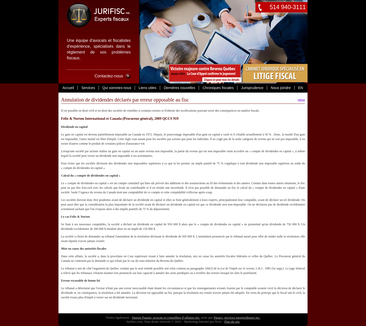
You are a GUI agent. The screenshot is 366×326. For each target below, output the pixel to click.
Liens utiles (147, 88)
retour (301, 99)
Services (88, 88)
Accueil (68, 88)
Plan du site (232, 321)
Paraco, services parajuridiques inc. (237, 317)
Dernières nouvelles (179, 88)
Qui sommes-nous (116, 88)
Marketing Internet (196, 321)
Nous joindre (281, 88)
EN (300, 88)
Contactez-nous (109, 76)
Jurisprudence (252, 88)
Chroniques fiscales (218, 88)
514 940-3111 (288, 7)
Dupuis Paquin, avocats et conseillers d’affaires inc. (166, 317)
